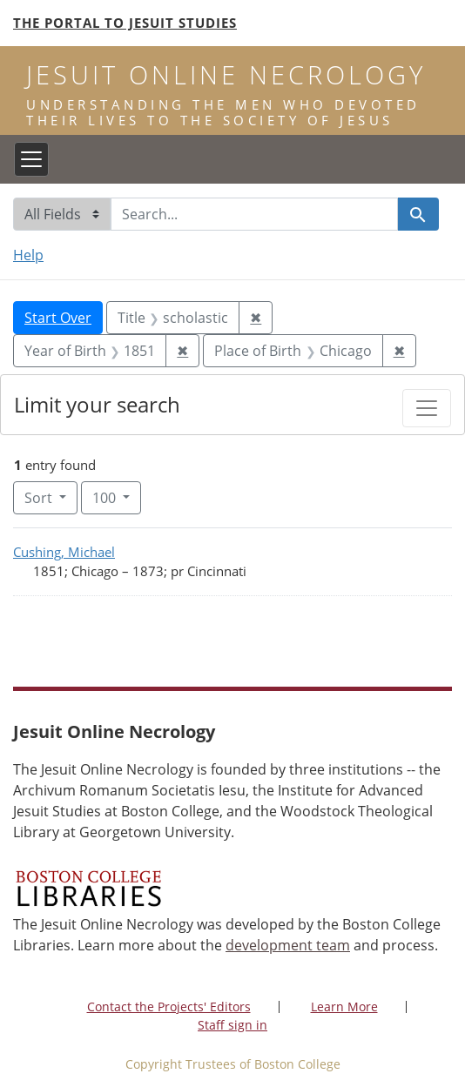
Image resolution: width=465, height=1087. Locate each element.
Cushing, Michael (64, 551)
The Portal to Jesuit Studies (125, 22)
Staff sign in (232, 1025)
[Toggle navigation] (31, 159)
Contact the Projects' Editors (169, 1006)
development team (288, 945)
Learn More (344, 1006)
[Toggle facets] (426, 408)
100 (116, 496)
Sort (40, 497)
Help (28, 255)
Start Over (57, 317)
